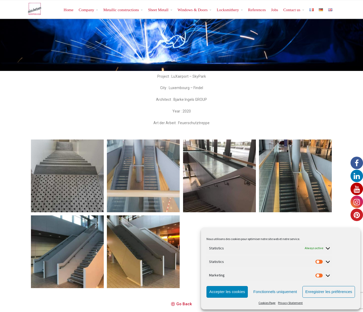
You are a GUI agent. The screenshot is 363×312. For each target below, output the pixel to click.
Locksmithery (228, 10)
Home (69, 10)
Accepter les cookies (227, 291)
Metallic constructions (121, 10)
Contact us (291, 10)
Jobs (274, 10)
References (257, 10)
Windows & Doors (193, 10)
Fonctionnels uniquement (275, 291)
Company (86, 10)
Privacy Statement (290, 303)
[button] (181, 304)
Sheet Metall (158, 10)
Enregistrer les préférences (328, 291)
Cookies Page (266, 303)
